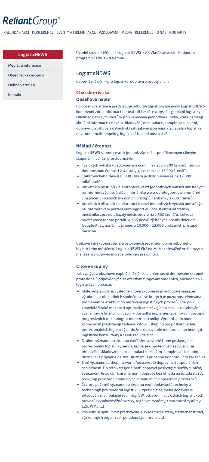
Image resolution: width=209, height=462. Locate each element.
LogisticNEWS (32, 54)
